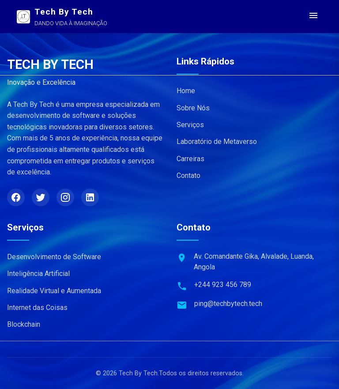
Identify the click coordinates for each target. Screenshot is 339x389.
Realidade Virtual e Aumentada (54, 291)
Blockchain (23, 324)
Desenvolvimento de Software (54, 257)
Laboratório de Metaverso (217, 141)
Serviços (190, 125)
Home (186, 91)
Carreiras (190, 159)
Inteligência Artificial (38, 273)
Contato (188, 175)
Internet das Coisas (37, 307)
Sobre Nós (193, 108)
